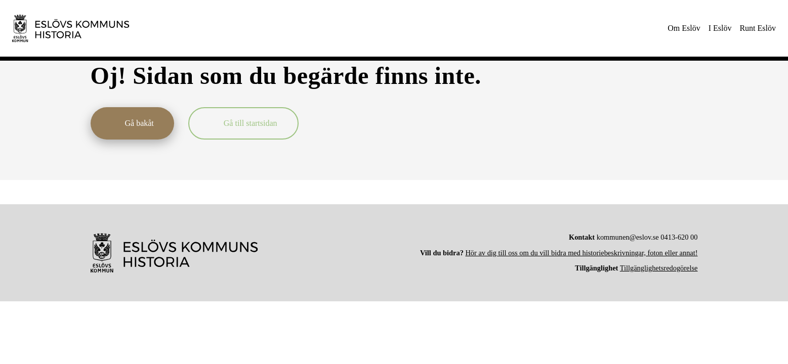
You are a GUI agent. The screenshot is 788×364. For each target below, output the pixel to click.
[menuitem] (684, 28)
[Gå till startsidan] (243, 123)
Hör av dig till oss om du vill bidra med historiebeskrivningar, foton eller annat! (581, 253)
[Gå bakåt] (132, 123)
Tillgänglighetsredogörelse (659, 268)
